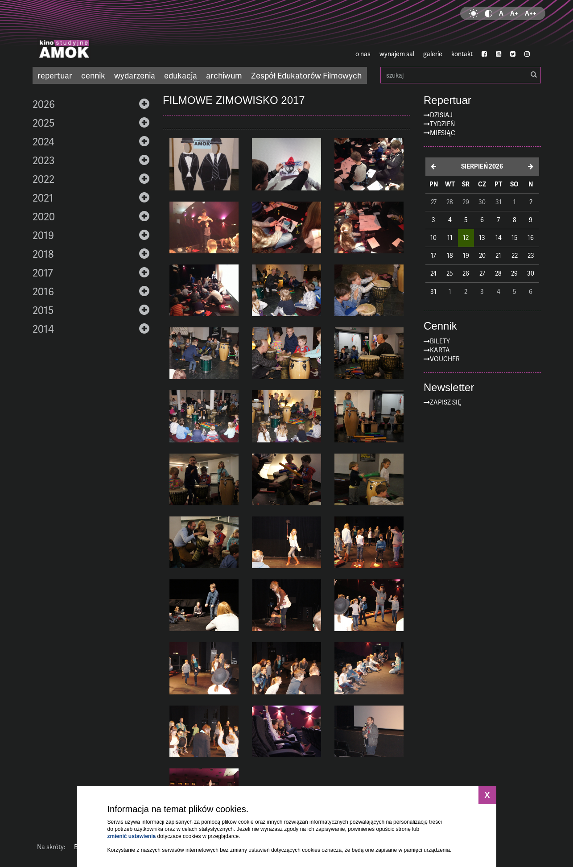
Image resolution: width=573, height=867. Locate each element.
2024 (43, 141)
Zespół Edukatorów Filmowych (306, 75)
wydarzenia (134, 75)
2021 (43, 197)
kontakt (462, 54)
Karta (440, 350)
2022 (43, 179)
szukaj (460, 75)
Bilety (440, 341)
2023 (43, 160)
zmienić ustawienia (131, 836)
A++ (530, 13)
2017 (43, 272)
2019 (43, 235)
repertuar (54, 75)
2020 (44, 216)
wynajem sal (396, 54)
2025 (43, 123)
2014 (43, 329)
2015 (43, 310)
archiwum (224, 75)
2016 (43, 291)
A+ (514, 13)
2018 (43, 254)
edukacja (180, 75)
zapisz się (445, 402)
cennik (93, 75)
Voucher (445, 359)
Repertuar (447, 100)
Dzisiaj (441, 115)
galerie (432, 54)
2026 (44, 104)
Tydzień (442, 124)
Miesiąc (442, 132)
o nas (363, 54)
